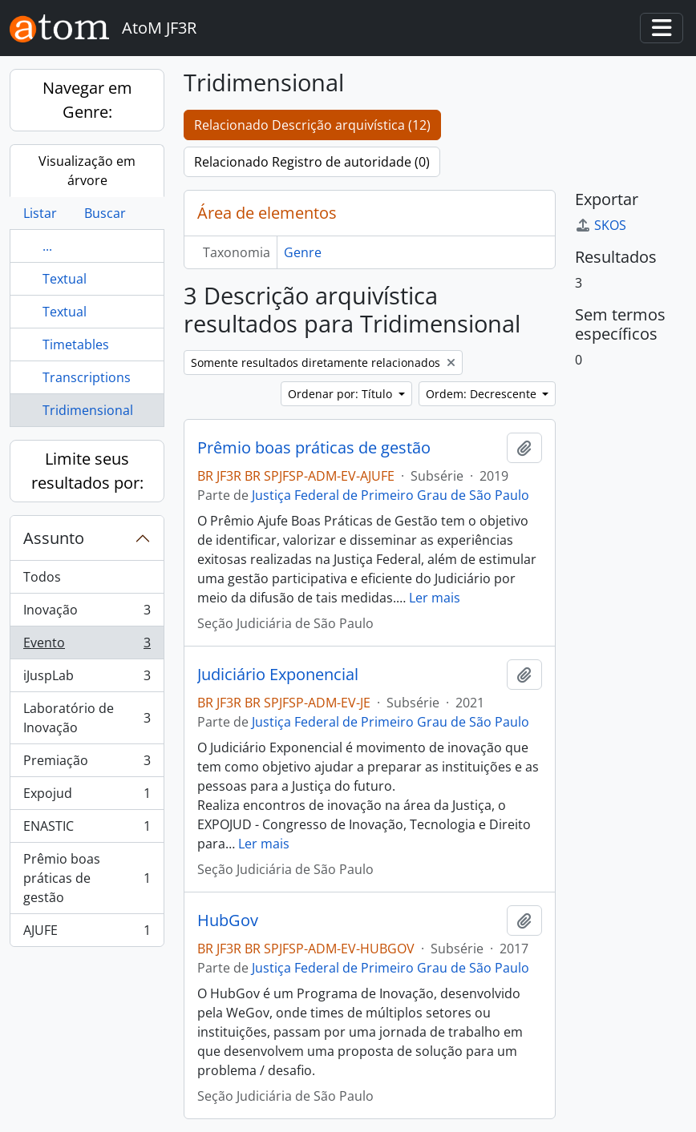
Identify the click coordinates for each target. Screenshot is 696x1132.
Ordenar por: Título (341, 393)
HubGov (227, 920)
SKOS (600, 225)
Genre (303, 252)
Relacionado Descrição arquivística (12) (312, 125)
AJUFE (86, 933)
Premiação (86, 764)
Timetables (75, 344)
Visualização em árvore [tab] (87, 170)
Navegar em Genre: (87, 100)
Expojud (86, 797)
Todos (42, 577)
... (47, 246)
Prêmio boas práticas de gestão (86, 878)
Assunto (53, 538)
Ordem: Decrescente (483, 393)
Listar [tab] (40, 213)
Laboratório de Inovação (86, 717)
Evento (86, 646)
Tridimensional (87, 410)
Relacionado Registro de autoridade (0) (312, 162)
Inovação (86, 613)
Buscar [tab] (105, 213)
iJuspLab (86, 679)
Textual (64, 279)
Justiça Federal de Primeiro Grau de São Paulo (390, 495)
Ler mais (434, 597)
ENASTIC (86, 829)
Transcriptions (86, 377)
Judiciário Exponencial (277, 674)
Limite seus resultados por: (87, 470)
